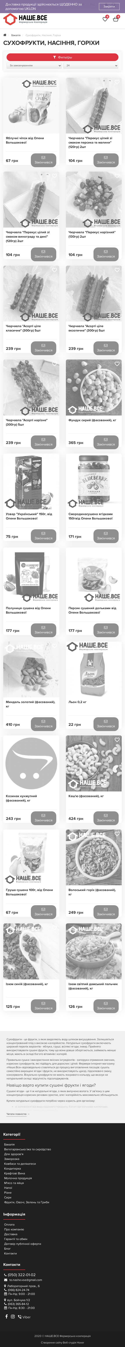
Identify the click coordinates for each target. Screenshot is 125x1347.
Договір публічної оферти (22, 1244)
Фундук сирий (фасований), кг (92, 420)
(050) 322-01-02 (20, 1275)
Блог (7, 1249)
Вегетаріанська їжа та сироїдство (27, 1149)
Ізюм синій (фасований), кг (27, 984)
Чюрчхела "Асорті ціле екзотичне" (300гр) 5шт (87, 328)
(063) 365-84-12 (18, 1304)
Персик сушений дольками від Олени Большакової (92, 610)
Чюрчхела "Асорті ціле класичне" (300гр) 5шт (23, 328)
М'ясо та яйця (14, 1183)
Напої (8, 1188)
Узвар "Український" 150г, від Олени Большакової (29, 516)
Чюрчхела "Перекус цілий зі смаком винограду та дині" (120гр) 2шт (28, 236)
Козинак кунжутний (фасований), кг (21, 798)
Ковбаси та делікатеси (20, 1164)
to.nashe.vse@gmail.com (23, 1280)
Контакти (10, 1253)
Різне (8, 1192)
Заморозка (11, 1159)
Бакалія (9, 1144)
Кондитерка (12, 1168)
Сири (7, 1197)
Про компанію (14, 1229)
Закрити (109, 6)
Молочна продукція (18, 1178)
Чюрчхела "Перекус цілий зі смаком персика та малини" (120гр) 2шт (90, 142)
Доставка (10, 1234)
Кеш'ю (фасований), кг (86, 796)
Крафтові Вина (14, 1173)
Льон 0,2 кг (77, 702)
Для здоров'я (13, 1154)
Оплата (9, 1224)
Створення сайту (51, 1342)
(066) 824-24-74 (18, 1290)
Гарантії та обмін (15, 1239)
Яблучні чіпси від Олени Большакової (25, 140)
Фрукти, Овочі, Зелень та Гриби (26, 1202)
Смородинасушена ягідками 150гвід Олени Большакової (91, 516)
